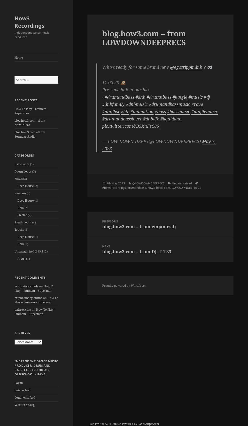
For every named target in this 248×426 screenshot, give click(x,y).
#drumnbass (159, 97)
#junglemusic (204, 111)
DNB (20, 208)
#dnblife (151, 119)
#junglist (111, 111)
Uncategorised (24, 251)
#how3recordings (114, 188)
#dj (207, 97)
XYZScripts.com (149, 424)
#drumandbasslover (122, 119)
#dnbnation (142, 111)
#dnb (140, 97)
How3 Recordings (29, 22)
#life (125, 111)
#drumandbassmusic (169, 104)
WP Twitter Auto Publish (105, 424)
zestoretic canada (27, 286)
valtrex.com (23, 310)
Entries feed (23, 390)
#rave (197, 104)
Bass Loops (22, 164)
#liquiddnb (170, 119)
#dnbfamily (113, 104)
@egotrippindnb (186, 67)
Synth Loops (23, 222)
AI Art (21, 259)
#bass (160, 111)
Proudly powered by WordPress (124, 286)
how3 (151, 188)
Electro (22, 215)
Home (19, 57)
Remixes (20, 193)
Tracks (19, 230)
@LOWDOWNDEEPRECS (148, 183)
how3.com (163, 188)
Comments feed (25, 397)
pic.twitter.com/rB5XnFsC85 (130, 126)
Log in (19, 383)
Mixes (19, 179)
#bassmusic (178, 111)
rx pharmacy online (28, 298)
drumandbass (136, 188)
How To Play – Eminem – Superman (34, 288)
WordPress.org (25, 405)
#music (195, 97)
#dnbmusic (137, 104)
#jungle (179, 97)
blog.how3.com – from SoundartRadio (30, 134)
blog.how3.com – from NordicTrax (30, 122)
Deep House (25, 186)
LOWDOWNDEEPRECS (186, 188)
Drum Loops (23, 171)
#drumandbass (119, 97)
